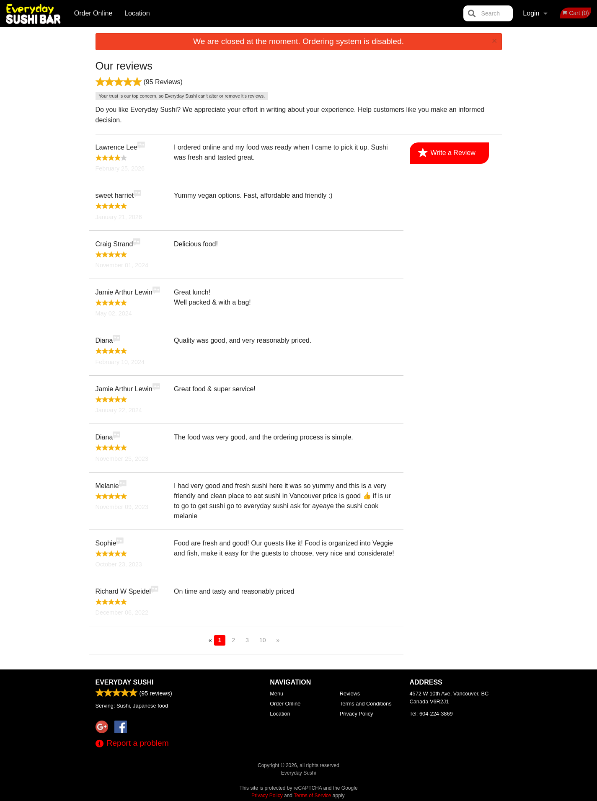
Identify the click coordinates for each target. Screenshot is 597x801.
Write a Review (447, 153)
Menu (276, 693)
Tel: (431, 714)
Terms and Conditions (366, 703)
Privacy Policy (356, 714)
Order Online (93, 13)
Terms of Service (312, 795)
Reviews (350, 693)
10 (262, 640)
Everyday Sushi (125, 682)
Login (531, 13)
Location (137, 13)
